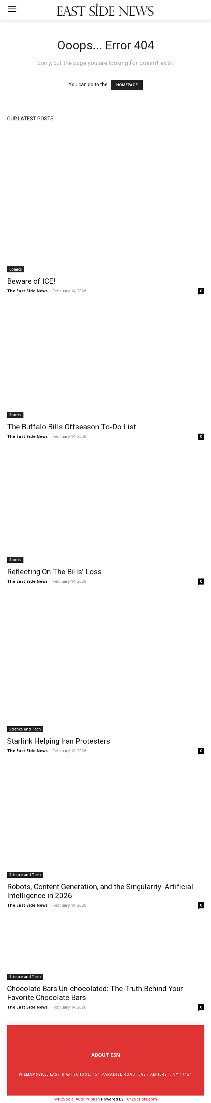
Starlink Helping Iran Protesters (58, 741)
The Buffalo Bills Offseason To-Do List (71, 427)
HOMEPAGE (126, 85)
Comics (15, 269)
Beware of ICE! (31, 281)
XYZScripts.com (141, 1099)
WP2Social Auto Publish (77, 1099)
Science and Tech (25, 729)
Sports (15, 414)
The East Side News (27, 290)
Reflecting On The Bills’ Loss (54, 571)
